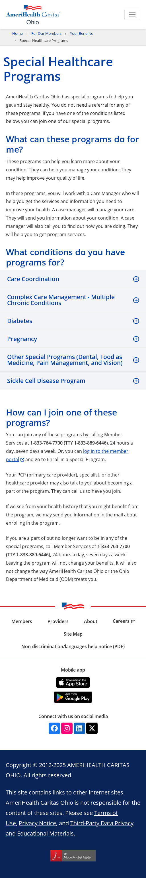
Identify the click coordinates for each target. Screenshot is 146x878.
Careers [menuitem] (121, 621)
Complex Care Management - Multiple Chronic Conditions (61, 300)
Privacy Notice (37, 823)
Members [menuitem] (21, 621)
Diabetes (19, 321)
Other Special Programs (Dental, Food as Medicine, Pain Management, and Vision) (65, 360)
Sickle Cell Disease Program (46, 381)
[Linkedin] (79, 728)
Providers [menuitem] (58, 621)
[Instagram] (67, 728)
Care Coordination (33, 279)
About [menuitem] (90, 621)
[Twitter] (92, 728)
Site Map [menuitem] (73, 634)
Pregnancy (22, 339)
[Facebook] (54, 728)
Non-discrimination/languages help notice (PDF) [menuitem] (73, 646)
